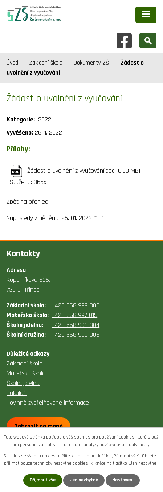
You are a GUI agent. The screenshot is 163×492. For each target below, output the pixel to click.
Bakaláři (17, 393)
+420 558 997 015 (74, 315)
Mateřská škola (26, 373)
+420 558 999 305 (75, 335)
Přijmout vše (43, 480)
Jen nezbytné (84, 480)
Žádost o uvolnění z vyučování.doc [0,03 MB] (83, 170)
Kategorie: (21, 119)
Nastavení (122, 480)
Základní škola (45, 63)
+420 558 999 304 (75, 325)
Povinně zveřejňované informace (48, 403)
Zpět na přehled (27, 201)
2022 (44, 119)
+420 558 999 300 (75, 305)
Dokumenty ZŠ (91, 63)
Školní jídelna (23, 383)
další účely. (140, 445)
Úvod (12, 63)
